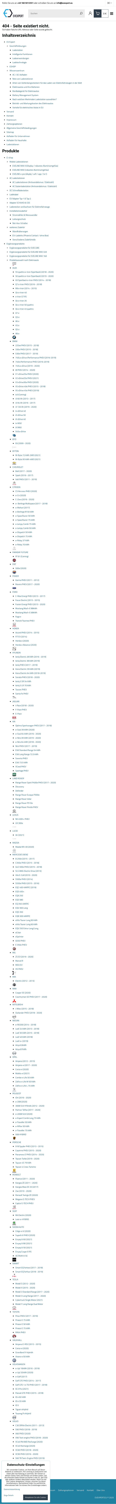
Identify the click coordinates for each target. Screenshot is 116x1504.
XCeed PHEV (20, 766)
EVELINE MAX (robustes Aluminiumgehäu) (30, 169)
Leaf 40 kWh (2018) (24, 1036)
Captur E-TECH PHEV (24, 1203)
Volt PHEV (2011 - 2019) (26, 479)
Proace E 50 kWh (22, 1324)
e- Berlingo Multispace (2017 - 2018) (31, 503)
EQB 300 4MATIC (22, 916)
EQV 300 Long (21, 907)
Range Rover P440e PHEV (26, 807)
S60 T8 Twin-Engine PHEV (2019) (30, 1458)
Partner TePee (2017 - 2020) (27, 1109)
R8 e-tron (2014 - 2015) (26, 288)
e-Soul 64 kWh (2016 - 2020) (28, 733)
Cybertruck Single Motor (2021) (29, 1299)
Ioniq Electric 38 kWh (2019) (27, 660)
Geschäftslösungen (18, 45)
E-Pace (18, 713)
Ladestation (17, 50)
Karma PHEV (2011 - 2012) (27, 580)
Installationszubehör (18, 210)
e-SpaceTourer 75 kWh (25, 519)
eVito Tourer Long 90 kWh (26, 920)
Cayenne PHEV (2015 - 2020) (28, 1150)
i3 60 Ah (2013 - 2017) (25, 398)
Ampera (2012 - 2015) (25, 1061)
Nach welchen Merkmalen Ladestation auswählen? (34, 99)
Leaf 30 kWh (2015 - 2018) (27, 1032)
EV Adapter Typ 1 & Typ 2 (20, 198)
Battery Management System (25, 95)
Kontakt (10, 115)
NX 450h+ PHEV (22, 818)
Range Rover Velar (23, 798)
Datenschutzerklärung (12, 1489)
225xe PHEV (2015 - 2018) (27, 345)
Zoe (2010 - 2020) (23, 1190)
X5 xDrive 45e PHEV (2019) (27, 390)
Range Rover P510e (24, 803)
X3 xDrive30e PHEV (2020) (27, 382)
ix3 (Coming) (20, 394)
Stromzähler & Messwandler (24, 214)
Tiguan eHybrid (21, 1409)
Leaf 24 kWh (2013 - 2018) (27, 1028)
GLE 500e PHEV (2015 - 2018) (28, 866)
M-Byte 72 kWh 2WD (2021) (27, 455)
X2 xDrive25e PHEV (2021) (27, 378)
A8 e (17, 333)
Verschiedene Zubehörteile (23, 239)
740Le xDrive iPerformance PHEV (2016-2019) (35, 357)
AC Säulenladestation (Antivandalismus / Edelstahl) (34, 186)
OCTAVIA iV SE (21, 1255)
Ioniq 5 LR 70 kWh (23, 685)
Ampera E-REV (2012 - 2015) (28, 1344)
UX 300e (19, 823)
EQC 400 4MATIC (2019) (25, 887)
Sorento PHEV (21, 758)
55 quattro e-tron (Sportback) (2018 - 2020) (34, 271)
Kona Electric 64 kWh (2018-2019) (30, 673)
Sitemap (10, 132)
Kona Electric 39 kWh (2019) (27, 668)
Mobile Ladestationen (19, 161)
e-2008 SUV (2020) (23, 1113)
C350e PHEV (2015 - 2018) (27, 862)
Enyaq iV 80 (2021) (23, 1243)
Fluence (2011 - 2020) (25, 1178)
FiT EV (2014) (21, 636)
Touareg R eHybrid (23, 1413)
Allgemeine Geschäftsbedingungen (22, 127)
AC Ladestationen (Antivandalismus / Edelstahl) (33, 182)
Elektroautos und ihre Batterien (26, 86)
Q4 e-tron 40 (21, 292)
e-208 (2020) (21, 1101)
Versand (10, 111)
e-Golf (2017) (21, 1376)
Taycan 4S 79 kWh (23, 1162)
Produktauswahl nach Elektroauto (24, 260)
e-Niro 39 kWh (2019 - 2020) (28, 737)
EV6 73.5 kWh (21, 762)
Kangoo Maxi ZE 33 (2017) (26, 1186)
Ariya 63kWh (21, 1045)
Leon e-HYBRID (22, 1219)
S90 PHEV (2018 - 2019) (26, 1429)
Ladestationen (13, 144)
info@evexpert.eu (64, 2)
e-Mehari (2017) (22, 507)
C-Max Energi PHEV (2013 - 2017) (30, 596)
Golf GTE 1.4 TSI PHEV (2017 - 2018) (31, 1384)
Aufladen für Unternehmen (18, 136)
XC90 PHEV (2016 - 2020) (26, 1454)
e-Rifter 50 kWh (22, 1126)
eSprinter (19, 936)
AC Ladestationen (17, 178)
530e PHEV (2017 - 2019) (26, 353)
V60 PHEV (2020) (23, 1433)
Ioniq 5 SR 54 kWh (23, 681)
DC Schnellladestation (19, 190)
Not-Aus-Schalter (20, 223)
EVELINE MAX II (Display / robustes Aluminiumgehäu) (35, 165)
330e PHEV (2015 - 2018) (26, 349)
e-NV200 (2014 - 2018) (25, 1024)
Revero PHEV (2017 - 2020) (27, 584)
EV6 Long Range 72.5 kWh (26, 754)
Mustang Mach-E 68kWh (26, 612)
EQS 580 (19, 899)
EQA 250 (19, 895)
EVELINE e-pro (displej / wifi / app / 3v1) (29, 173)
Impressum (11, 119)
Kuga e (18, 616)
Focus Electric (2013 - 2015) (27, 600)
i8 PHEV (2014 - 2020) (25, 369)
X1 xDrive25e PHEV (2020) (27, 374)
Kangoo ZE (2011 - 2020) (26, 1182)
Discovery (19, 786)
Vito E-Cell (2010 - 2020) (26, 875)
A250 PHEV (20, 940)
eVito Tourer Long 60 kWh (26, 924)
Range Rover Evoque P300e (27, 794)
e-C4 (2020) (20, 495)
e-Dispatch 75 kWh (23, 536)
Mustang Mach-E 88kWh (26, 608)
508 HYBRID (20, 1134)
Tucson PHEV (21, 689)
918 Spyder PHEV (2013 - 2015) (29, 1146)
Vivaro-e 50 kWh (22, 1356)
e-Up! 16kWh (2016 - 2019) (27, 1368)
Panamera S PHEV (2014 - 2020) (29, 1154)
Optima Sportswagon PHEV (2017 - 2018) (33, 725)
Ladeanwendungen (20, 58)
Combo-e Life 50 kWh (24, 1077)
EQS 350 (19, 911)
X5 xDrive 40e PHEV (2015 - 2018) (30, 386)
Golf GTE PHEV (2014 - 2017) (28, 1380)
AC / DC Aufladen (19, 74)
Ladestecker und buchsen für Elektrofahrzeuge (30, 206)
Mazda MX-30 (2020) (24, 846)
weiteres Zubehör (17, 227)
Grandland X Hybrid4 (24, 1352)
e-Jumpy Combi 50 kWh (25, 528)
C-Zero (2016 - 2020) (24, 499)
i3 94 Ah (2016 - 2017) (25, 402)
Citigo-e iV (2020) (23, 1231)
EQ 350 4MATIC (22, 903)
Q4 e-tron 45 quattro (24, 308)
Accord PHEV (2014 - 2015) (27, 632)
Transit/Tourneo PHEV (24, 620)
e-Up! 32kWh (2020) (24, 1372)
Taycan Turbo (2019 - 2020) (27, 1158)
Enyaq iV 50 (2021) (23, 1247)
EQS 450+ (19, 891)
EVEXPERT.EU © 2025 (104, 1497)
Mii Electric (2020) (23, 1215)
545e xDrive (20, 431)
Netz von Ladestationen (22, 78)
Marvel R (19, 960)
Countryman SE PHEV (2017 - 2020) (31, 996)
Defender (19, 790)
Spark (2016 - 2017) (24, 475)
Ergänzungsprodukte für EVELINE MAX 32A (28, 251)
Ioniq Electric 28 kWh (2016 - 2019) (30, 656)
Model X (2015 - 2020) (25, 1287)
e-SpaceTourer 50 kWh (25, 515)
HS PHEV (19, 968)
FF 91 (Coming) (21, 556)
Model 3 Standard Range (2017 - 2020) (32, 1291)
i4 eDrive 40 (20, 410)
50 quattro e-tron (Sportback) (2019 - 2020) (34, 276)
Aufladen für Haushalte (16, 140)
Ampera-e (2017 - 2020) (26, 1065)
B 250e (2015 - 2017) (24, 858)
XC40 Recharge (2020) (25, 1445)
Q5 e (17, 329)
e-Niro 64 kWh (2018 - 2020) (28, 741)
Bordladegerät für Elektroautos (25, 91)
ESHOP (13, 66)
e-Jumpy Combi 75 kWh (25, 523)
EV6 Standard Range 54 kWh (27, 750)
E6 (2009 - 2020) (23, 443)
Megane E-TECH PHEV (25, 1199)
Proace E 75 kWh (22, 1320)
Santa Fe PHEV (21, 693)
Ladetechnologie (19, 62)
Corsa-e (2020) (22, 1069)
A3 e (17, 325)
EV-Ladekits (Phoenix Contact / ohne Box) (30, 235)
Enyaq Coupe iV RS (23, 1251)
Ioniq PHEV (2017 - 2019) (26, 664)
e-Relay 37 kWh (22, 540)
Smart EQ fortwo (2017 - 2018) (29, 1267)
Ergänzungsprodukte (15, 243)
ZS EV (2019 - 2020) (24, 956)
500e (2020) (20, 568)
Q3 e (17, 317)
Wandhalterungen (20, 231)
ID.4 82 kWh (20, 1397)
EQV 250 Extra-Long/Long (26, 928)
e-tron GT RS (21, 296)
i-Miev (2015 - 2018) (24, 1008)
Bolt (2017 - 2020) (23, 471)
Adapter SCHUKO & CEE (20, 202)
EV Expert (11, 41)
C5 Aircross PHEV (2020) (26, 491)
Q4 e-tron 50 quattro (24, 304)
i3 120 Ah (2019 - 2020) (26, 406)
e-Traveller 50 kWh (23, 1122)
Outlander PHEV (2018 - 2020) (28, 1012)
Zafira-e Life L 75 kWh (25, 1085)
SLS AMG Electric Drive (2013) (28, 870)
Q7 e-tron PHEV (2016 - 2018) (28, 284)
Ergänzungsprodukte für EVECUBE (24, 247)
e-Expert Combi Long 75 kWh (28, 1118)
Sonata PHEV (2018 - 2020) (27, 677)
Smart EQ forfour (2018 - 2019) (29, 1271)
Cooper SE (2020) (23, 992)
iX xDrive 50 (20, 415)
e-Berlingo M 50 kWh (24, 511)
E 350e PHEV (21, 944)
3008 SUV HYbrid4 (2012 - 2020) (29, 1105)
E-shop (10, 157)
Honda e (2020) (22, 640)
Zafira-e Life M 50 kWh (25, 1081)
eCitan (18, 932)
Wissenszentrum (17, 70)
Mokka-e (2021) (22, 1073)
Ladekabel (14, 194)
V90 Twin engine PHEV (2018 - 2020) (31, 1437)
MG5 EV (18, 964)
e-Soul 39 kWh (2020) (24, 729)
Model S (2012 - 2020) (25, 1283)
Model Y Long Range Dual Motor (29, 1304)
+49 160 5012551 (25, 2)
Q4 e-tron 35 (21, 300)
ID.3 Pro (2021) (21, 1388)
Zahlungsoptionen (14, 123)
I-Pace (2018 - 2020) (24, 705)
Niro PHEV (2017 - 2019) (26, 746)
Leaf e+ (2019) (21, 1041)
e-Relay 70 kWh (22, 544)
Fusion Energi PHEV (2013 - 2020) (30, 604)
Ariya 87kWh (21, 1049)
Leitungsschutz (19, 219)
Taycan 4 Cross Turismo (25, 1166)
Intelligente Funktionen (22, 54)
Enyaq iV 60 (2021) (23, 1239)
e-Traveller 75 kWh (23, 1130)
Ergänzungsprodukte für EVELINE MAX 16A (28, 255)
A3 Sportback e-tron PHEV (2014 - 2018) (33, 280)
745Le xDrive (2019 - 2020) (27, 365)
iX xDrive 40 (20, 419)
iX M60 (18, 427)
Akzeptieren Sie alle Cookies (35, 1497)
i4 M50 (18, 423)
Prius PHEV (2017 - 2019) (26, 1315)
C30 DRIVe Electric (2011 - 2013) (29, 1425)
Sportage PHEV (21, 770)
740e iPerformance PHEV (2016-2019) (32, 361)
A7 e (17, 312)
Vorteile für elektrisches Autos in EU (27, 107)
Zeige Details (8, 1495)
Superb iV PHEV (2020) (25, 1235)
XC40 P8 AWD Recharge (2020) (29, 1441)
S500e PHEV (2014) (24, 879)
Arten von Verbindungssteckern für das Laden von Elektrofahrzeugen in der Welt (47, 82)
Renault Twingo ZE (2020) (26, 1195)
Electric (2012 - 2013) (24, 980)
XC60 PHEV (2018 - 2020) (26, 1449)
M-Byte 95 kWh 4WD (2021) (27, 459)
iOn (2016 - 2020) (23, 1097)
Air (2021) (19, 834)
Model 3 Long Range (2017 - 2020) (30, 1295)
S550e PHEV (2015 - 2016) (27, 883)
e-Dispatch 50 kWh (23, 532)
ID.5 (17, 1405)
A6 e (17, 321)
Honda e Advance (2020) (26, 644)
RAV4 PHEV (20, 1332)
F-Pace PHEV (21, 709)
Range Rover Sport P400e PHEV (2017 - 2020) (35, 782)
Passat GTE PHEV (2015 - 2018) (29, 1392)
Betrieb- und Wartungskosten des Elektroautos (32, 103)
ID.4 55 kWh (20, 1401)
